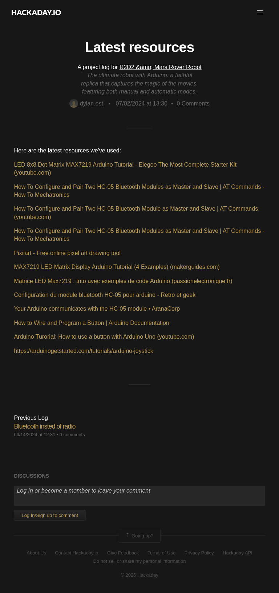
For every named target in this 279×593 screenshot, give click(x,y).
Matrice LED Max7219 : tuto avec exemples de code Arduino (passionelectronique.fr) (123, 281)
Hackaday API (237, 553)
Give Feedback (123, 553)
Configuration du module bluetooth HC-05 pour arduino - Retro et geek (104, 295)
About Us (36, 553)
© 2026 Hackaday (139, 575)
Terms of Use (162, 553)
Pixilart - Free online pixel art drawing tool (67, 253)
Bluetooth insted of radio (44, 426)
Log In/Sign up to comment (49, 515)
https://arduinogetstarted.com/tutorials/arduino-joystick (83, 351)
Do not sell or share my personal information (139, 561)
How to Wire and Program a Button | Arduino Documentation (91, 323)
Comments (193, 103)
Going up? (139, 536)
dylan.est (86, 103)
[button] (259, 12)
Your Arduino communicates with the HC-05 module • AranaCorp (97, 309)
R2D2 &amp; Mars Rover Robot (161, 67)
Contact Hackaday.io (76, 553)
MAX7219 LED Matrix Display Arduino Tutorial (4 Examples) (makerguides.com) (116, 267)
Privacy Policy (199, 553)
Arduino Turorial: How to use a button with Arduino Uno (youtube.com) (104, 337)
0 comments (72, 434)
